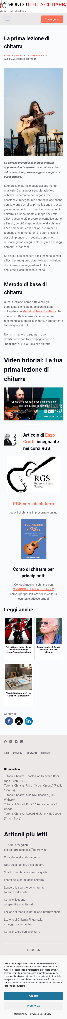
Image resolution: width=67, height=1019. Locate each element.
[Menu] (7, 19)
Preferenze (33, 1005)
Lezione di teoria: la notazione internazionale (32, 912)
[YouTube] (16, 741)
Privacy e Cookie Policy (40, 1014)
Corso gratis (52, 19)
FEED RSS (33, 950)
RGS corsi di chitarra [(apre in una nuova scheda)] (33, 503)
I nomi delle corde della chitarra (24, 880)
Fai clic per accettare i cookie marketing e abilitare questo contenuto (33, 403)
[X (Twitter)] (10, 741)
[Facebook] (5, 741)
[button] (9, 721)
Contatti (32, 753)
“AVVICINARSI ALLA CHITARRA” (33, 589)
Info (6, 753)
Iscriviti (46, 753)
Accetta (33, 995)
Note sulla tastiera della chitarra (24, 864)
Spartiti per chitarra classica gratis (26, 872)
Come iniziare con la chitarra (22, 931)
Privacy (17, 753)
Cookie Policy (20, 1014)
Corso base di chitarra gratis (22, 857)
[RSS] (21, 741)
